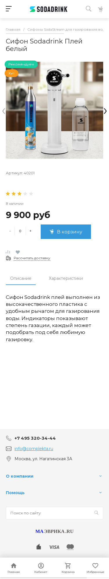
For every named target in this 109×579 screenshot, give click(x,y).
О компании (19, 476)
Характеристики (66, 278)
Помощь (15, 492)
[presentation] (3, 110)
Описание (20, 278)
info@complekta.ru (34, 448)
